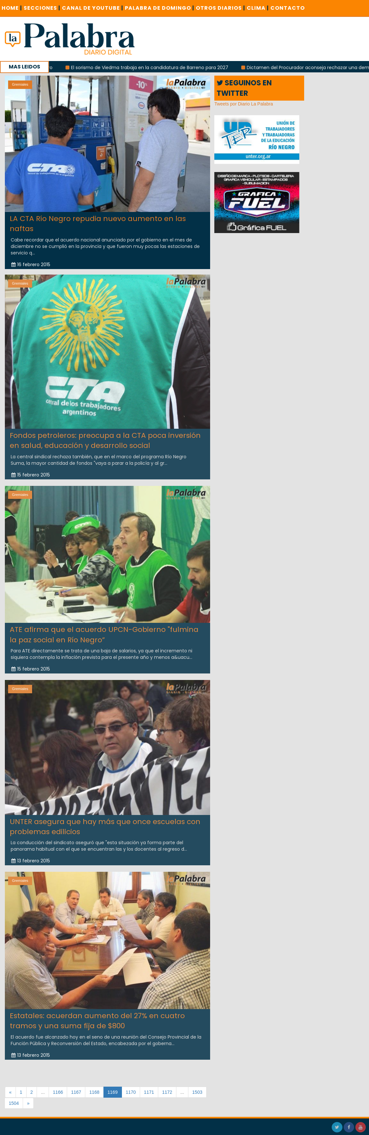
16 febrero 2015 (30, 264)
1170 (131, 1092)
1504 (14, 1103)
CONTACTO (287, 8)
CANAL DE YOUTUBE (92, 8)
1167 (76, 1092)
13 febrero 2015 (30, 857)
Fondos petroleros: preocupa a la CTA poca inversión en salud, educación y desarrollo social (105, 436)
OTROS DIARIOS (220, 8)
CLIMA (258, 8)
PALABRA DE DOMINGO (159, 8)
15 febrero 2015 (30, 470)
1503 (197, 1092)
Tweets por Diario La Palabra (243, 103)
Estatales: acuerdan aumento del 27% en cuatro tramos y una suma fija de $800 (97, 1016)
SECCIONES (42, 8)
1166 (58, 1092)
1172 (167, 1092)
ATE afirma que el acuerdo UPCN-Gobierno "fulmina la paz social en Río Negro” (104, 631)
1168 (94, 1092)
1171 (149, 1092)
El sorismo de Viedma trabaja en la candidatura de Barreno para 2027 (153, 67)
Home (12, 8)
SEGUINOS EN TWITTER (244, 88)
